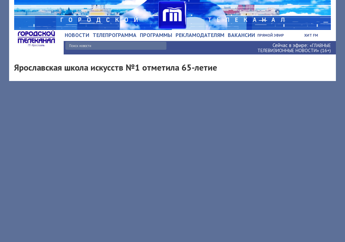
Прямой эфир (270, 35)
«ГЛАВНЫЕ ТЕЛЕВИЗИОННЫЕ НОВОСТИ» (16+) (294, 47)
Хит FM (311, 35)
